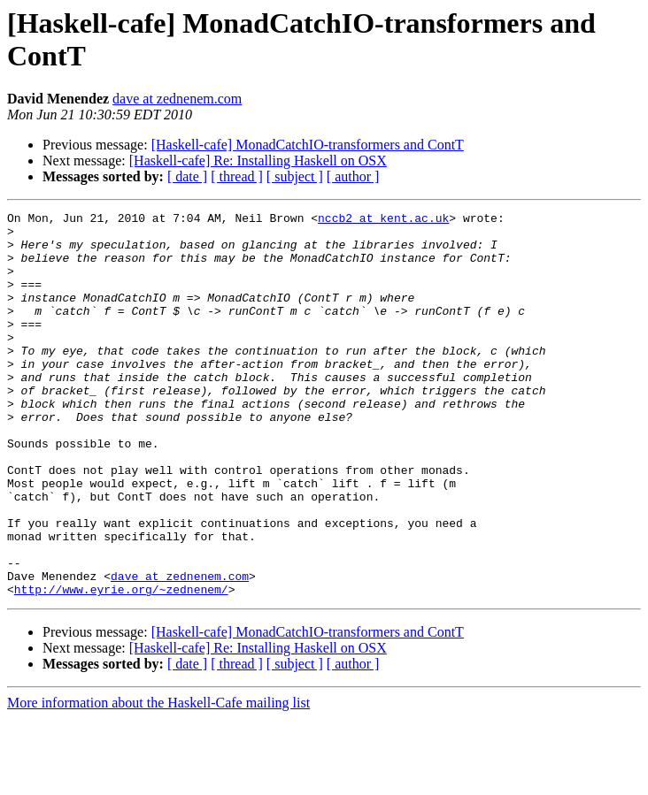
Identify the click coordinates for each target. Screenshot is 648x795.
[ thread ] (237, 176)
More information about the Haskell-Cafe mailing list (158, 779)
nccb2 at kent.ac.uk (383, 220)
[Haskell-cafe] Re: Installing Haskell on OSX (258, 160)
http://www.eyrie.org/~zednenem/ (121, 666)
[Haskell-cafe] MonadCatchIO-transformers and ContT (307, 144)
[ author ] (353, 176)
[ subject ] (294, 176)
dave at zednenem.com (177, 98)
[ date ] (187, 176)
